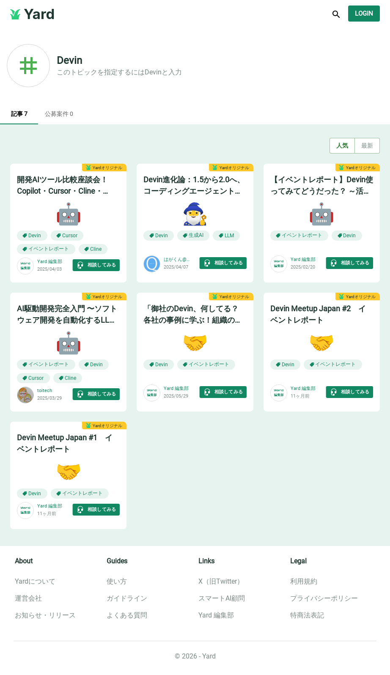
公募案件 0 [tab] (59, 114)
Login (364, 13)
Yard (39, 13)
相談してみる (96, 265)
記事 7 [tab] (19, 114)
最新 (367, 145)
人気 (342, 145)
